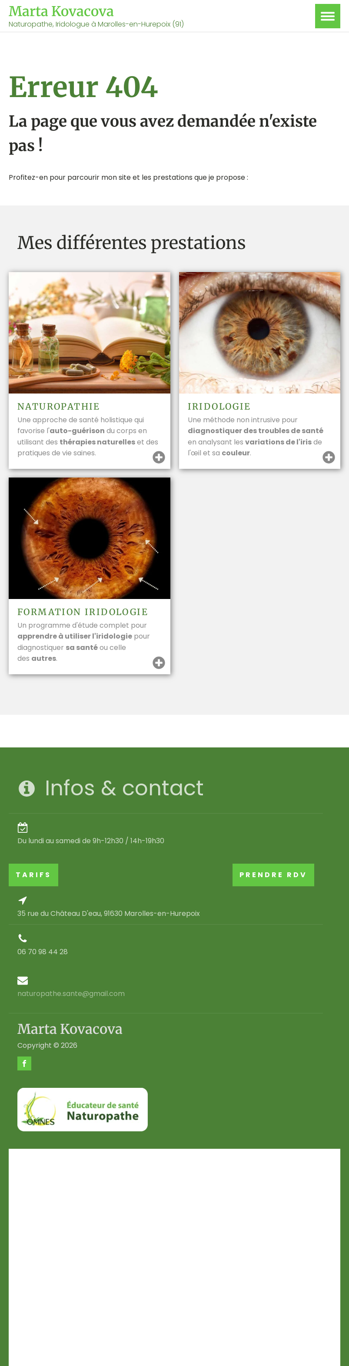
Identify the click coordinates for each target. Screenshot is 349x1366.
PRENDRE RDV (273, 875)
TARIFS (33, 875)
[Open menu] (327, 16)
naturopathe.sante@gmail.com (71, 994)
